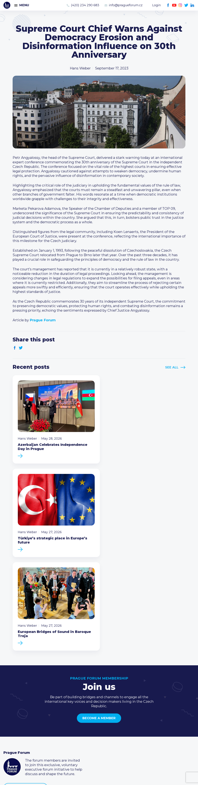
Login (156, 5)
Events (9, 721)
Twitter (186, 5)
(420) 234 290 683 (85, 5)
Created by (99, 778)
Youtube (174, 5)
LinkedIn (192, 5)
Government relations (22, 737)
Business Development (23, 732)
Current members (83, 715)
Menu (24, 5)
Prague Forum (6, 5)
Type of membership (86, 721)
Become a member (99, 620)
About (8, 743)
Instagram (180, 5)
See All (171, 367)
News (8, 715)
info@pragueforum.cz (126, 5)
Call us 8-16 (142, 715)
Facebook (168, 5)
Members (11, 726)
